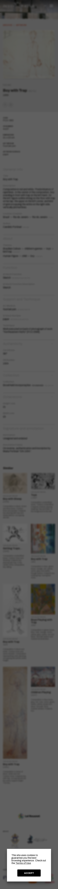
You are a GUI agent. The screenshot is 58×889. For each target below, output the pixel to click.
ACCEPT (29, 873)
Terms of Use (23, 863)
